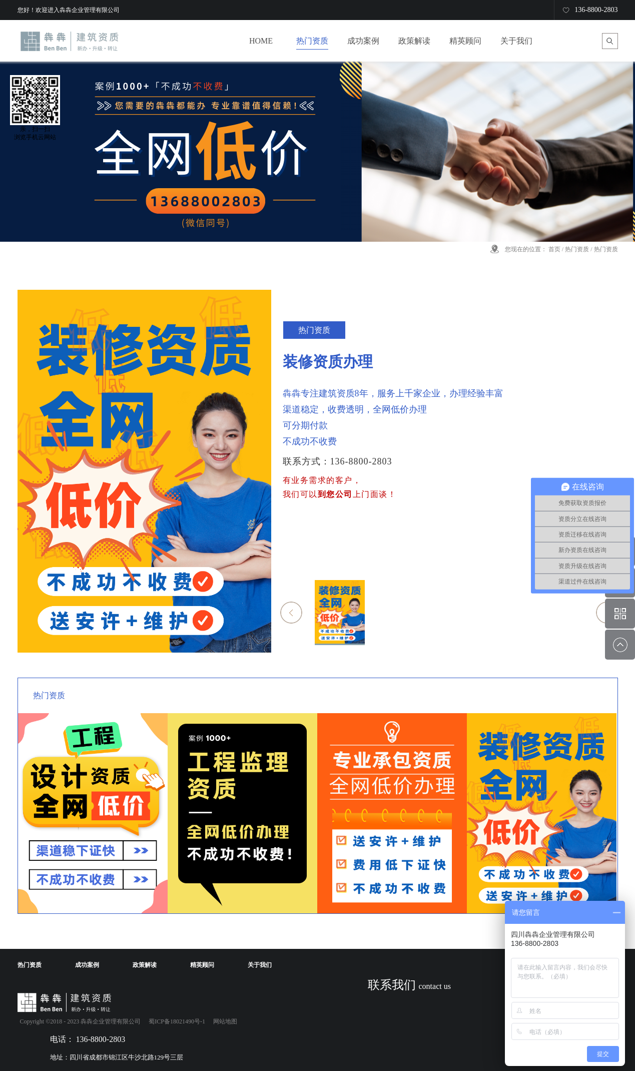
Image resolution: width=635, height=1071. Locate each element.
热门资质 (577, 249)
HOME (261, 41)
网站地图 (223, 1021)
